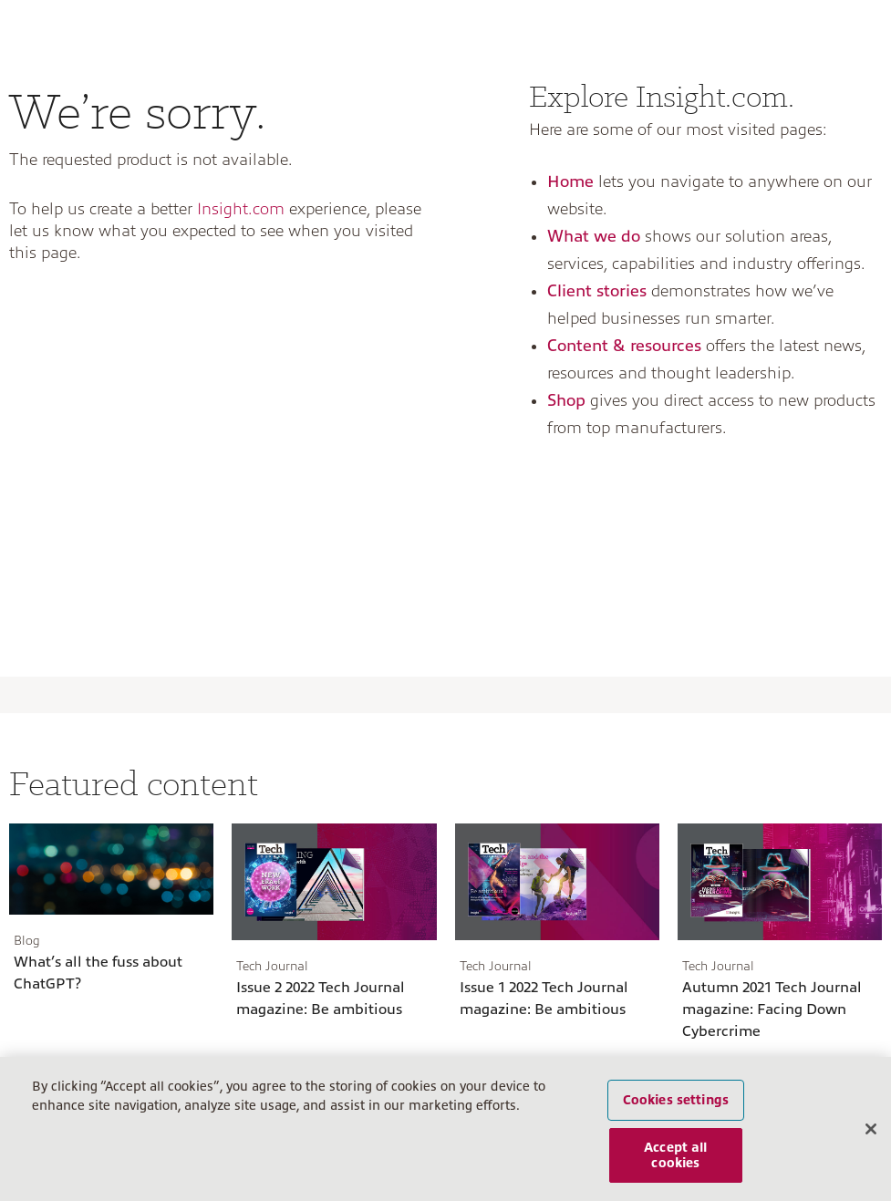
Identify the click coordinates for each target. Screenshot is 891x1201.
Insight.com (241, 209)
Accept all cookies (675, 1155)
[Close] (871, 1129)
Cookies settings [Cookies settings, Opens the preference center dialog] (676, 1099)
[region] (445, 1129)
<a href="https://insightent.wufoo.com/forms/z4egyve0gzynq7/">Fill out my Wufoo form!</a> (223, 473)
